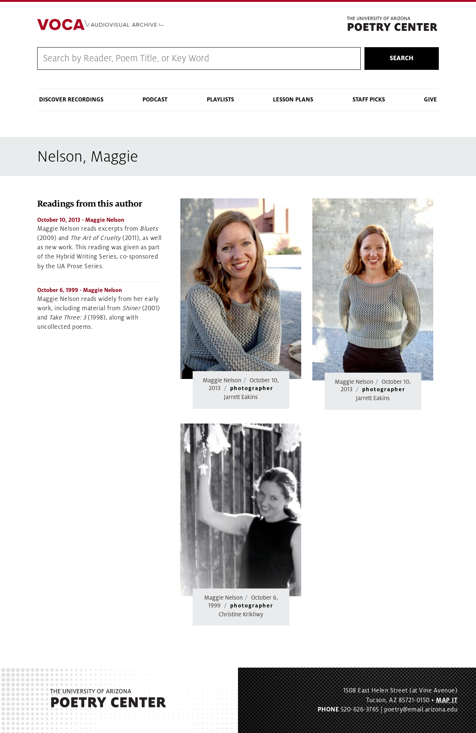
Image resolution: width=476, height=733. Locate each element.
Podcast (154, 100)
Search (402, 58)
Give (430, 100)
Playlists (220, 100)
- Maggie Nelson (80, 220)
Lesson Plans (293, 100)
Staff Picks (369, 100)
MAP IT (446, 700)
